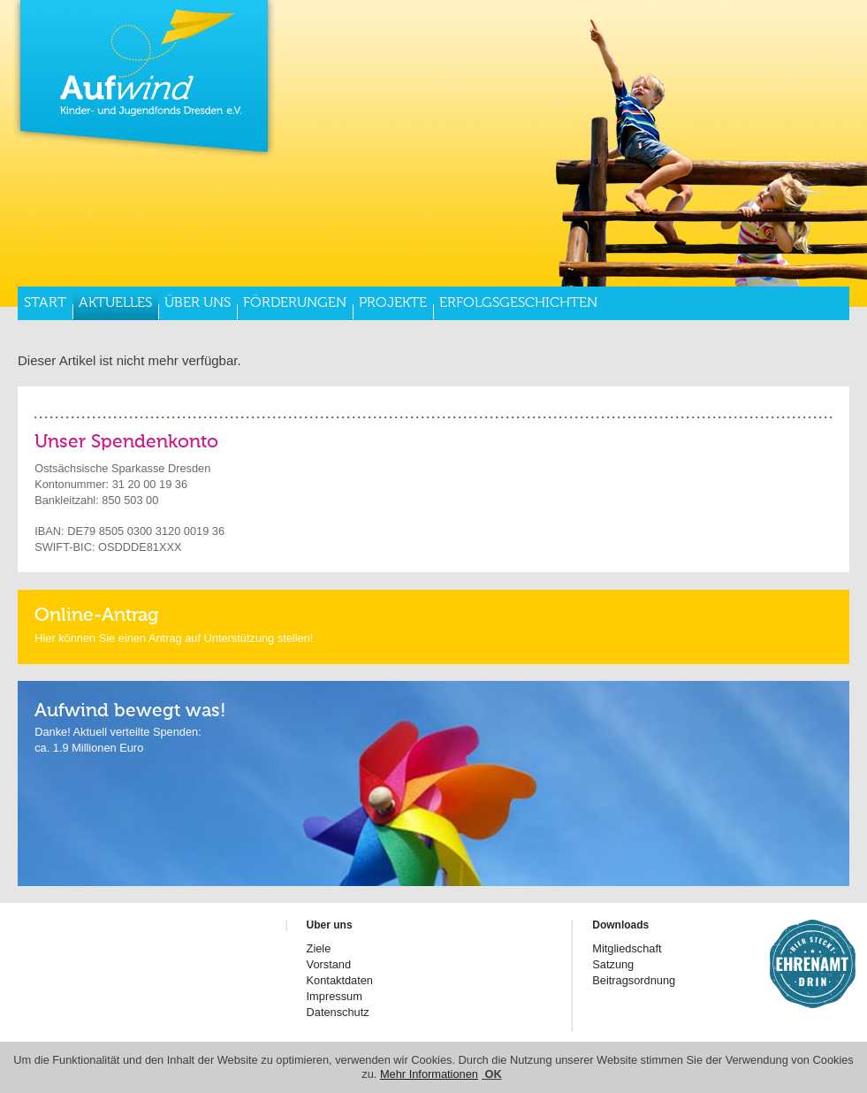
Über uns (197, 303)
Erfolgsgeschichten (518, 303)
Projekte (393, 303)
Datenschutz (338, 1012)
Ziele (319, 948)
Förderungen (294, 303)
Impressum (334, 996)
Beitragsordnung (633, 980)
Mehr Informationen (429, 1074)
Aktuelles (115, 303)
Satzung (613, 964)
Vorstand (329, 964)
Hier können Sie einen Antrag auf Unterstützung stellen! (173, 638)
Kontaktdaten (340, 980)
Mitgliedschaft (626, 948)
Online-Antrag (96, 616)
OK (492, 1074)
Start (45, 303)
